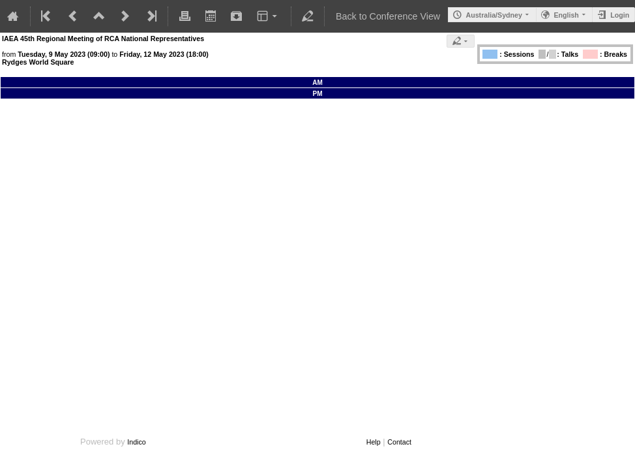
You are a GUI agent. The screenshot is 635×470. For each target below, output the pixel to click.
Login (619, 15)
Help (373, 442)
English (566, 15)
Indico (136, 442)
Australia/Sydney (493, 15)
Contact (399, 442)
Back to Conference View (388, 16)
